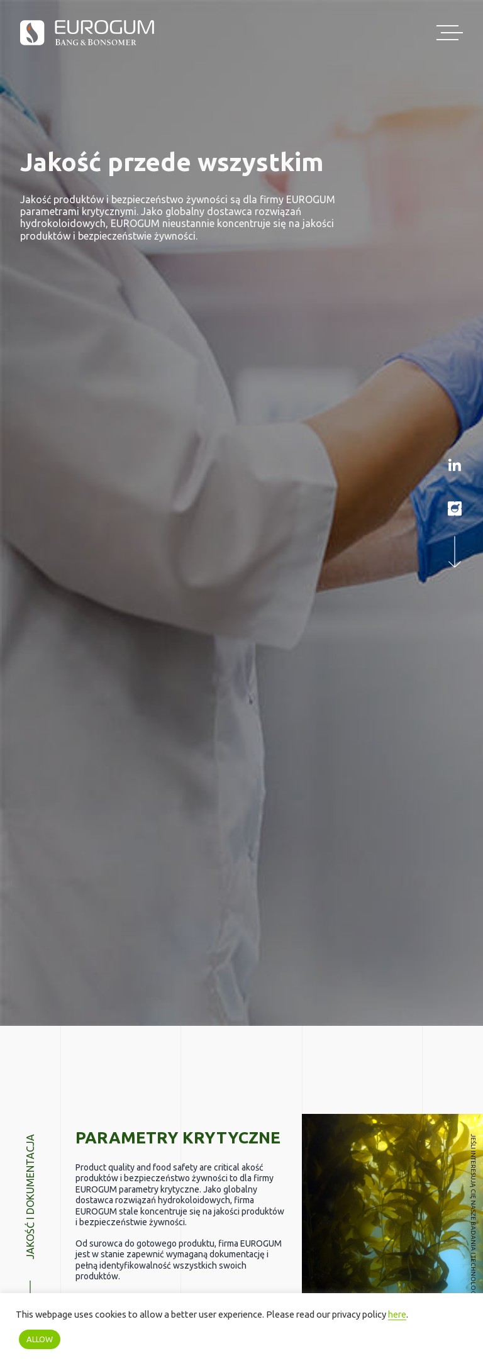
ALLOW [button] (39, 1339)
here (397, 1314)
